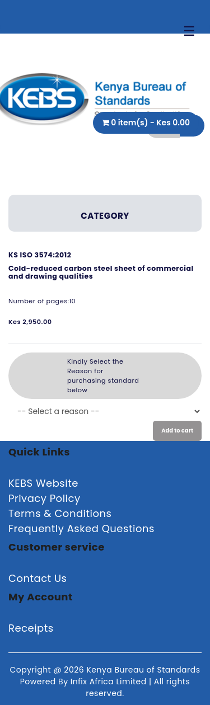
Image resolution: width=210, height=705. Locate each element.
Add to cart (177, 430)
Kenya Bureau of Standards (143, 669)
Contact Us (37, 578)
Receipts (31, 628)
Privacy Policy (44, 498)
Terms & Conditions (59, 513)
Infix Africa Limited (110, 681)
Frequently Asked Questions (81, 528)
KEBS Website (43, 483)
